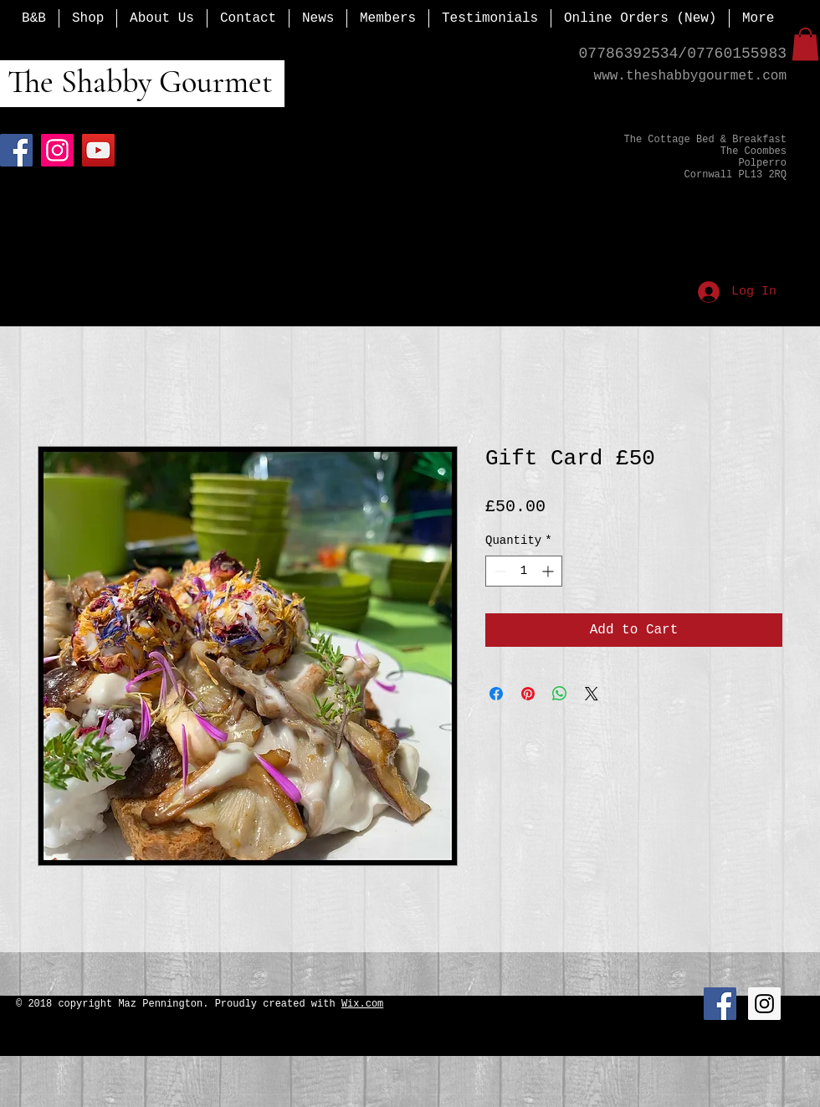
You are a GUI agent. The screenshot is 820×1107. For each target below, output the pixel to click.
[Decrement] (498, 571)
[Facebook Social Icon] (720, 1003)
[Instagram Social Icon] (764, 1003)
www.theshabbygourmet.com (690, 76)
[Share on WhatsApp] (560, 694)
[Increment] (549, 571)
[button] (805, 44)
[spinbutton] (524, 571)
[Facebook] (16, 150)
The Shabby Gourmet (136, 82)
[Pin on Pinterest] (528, 694)
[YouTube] (98, 150)
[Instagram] (57, 150)
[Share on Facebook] (496, 694)
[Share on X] (592, 694)
